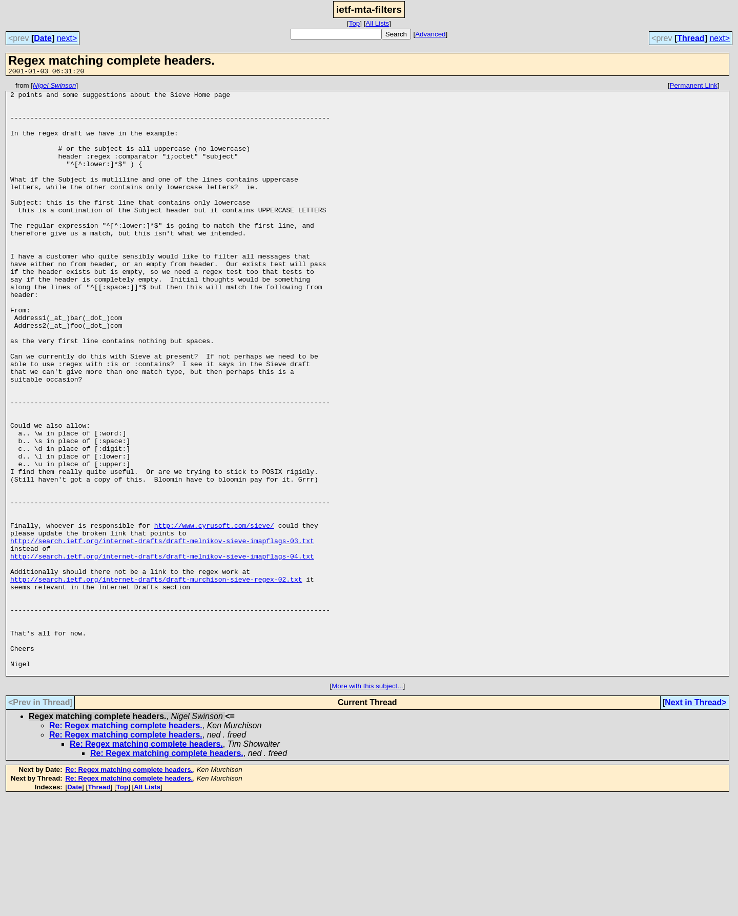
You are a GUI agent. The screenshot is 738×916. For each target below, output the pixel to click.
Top (354, 23)
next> (67, 38)
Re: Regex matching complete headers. (125, 844)
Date (43, 38)
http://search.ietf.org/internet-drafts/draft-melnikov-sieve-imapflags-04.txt (162, 651)
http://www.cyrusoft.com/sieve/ (214, 614)
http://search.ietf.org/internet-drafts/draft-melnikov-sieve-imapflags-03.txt (162, 633)
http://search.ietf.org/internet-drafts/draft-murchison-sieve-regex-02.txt (156, 679)
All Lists (377, 23)
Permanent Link (693, 87)
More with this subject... (367, 804)
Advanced (430, 34)
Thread (690, 38)
